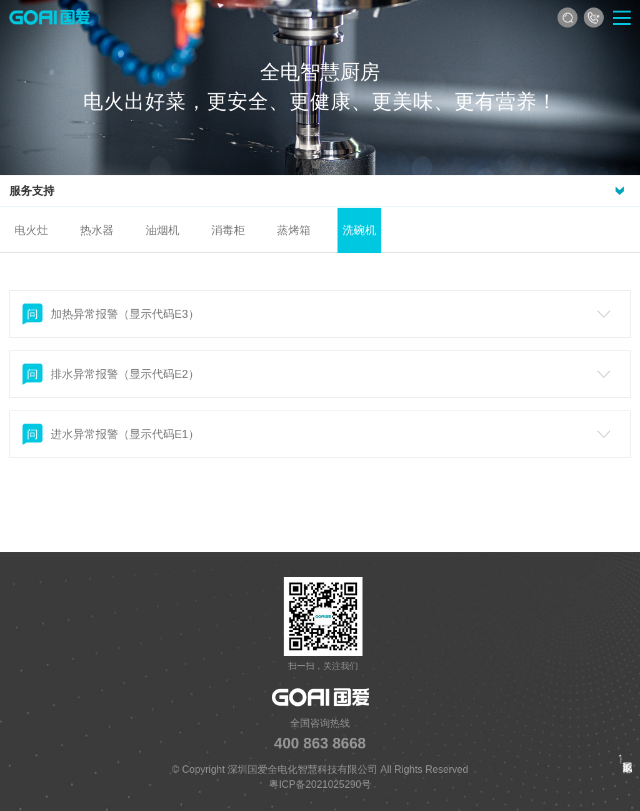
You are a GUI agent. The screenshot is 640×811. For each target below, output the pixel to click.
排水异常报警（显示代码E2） (316, 374)
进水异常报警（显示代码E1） (316, 434)
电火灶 (31, 230)
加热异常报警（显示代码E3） (316, 314)
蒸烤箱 (294, 230)
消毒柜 (228, 230)
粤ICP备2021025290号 (320, 784)
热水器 (97, 230)
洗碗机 (359, 230)
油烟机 (162, 230)
